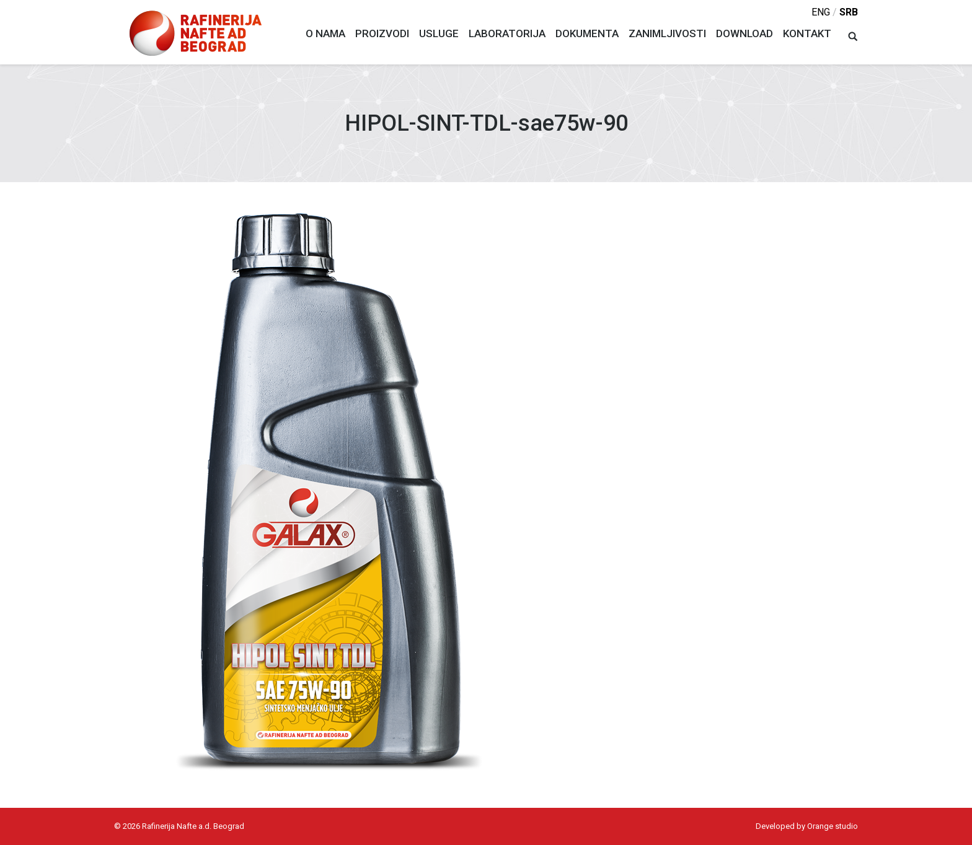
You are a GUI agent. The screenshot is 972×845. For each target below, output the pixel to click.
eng (820, 12)
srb (848, 12)
